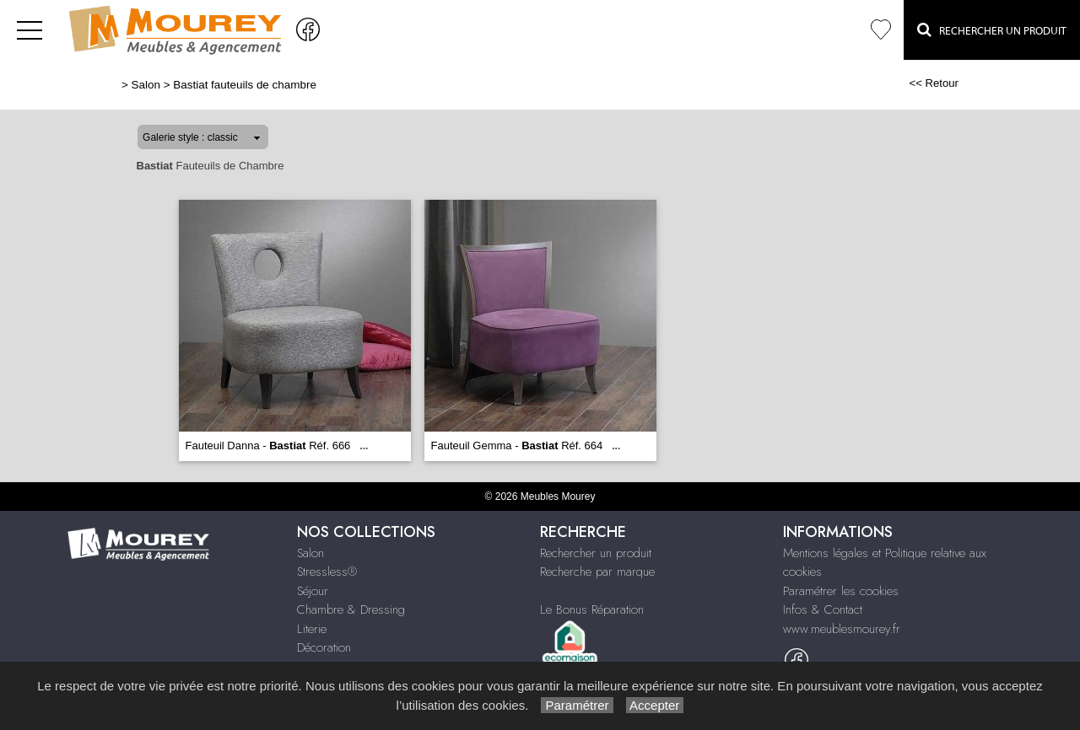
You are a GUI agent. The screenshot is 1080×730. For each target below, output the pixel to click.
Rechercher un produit (595, 553)
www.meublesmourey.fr (841, 629)
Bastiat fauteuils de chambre (244, 84)
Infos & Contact (822, 609)
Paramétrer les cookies (841, 591)
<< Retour (933, 83)
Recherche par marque (597, 571)
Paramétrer (577, 705)
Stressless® (327, 571)
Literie (312, 629)
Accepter (655, 705)
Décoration (324, 647)
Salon (146, 84)
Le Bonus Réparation (592, 609)
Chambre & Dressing (351, 609)
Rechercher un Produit (991, 29)
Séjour (312, 591)
